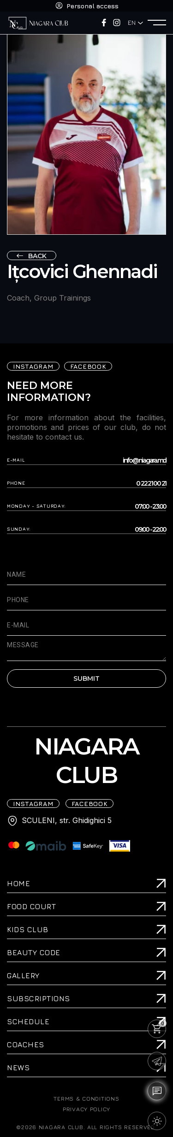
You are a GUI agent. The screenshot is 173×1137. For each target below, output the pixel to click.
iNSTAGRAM (33, 366)
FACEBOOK (88, 366)
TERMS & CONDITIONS (86, 1099)
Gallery (23, 975)
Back (37, 256)
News (18, 1067)
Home (18, 883)
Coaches (25, 1044)
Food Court (31, 906)
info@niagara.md (144, 460)
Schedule (28, 1021)
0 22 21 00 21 (151, 483)
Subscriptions (38, 998)
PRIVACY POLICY (86, 1109)
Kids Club (27, 929)
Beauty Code (33, 952)
